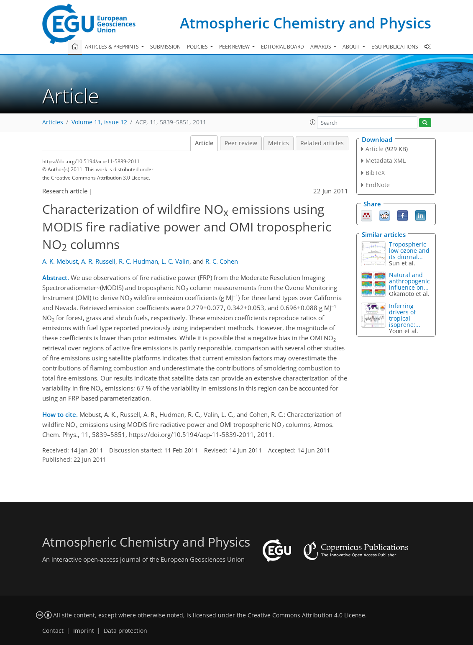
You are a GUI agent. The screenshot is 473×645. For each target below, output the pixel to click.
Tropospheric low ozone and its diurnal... (409, 250)
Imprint (83, 631)
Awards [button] (321, 46)
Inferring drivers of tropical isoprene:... (404, 315)
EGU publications (394, 46)
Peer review (241, 143)
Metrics (278, 143)
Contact (53, 631)
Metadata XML (386, 160)
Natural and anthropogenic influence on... (409, 281)
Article (204, 143)
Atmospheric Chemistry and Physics (305, 23)
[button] (313, 122)
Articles (52, 122)
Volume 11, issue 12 (99, 122)
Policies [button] (198, 46)
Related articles (322, 143)
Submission (165, 46)
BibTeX (375, 173)
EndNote (378, 185)
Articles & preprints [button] (112, 46)
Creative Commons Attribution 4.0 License (306, 615)
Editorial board (282, 46)
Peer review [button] (235, 46)
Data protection (125, 631)
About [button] (352, 46)
